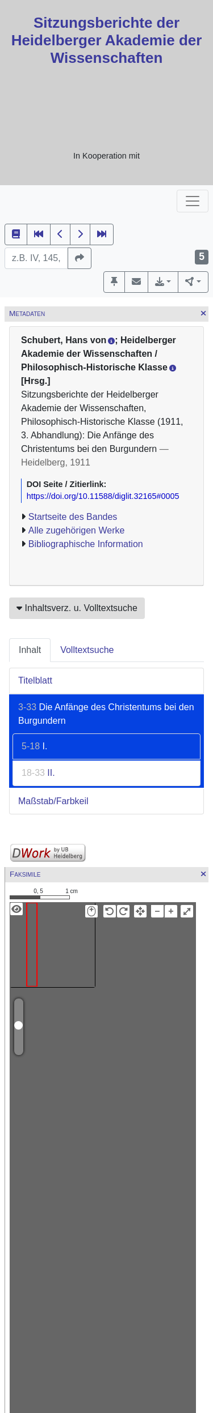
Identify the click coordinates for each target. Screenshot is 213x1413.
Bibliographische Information (85, 544)
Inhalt (30, 650)
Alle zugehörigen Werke (76, 530)
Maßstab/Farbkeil (53, 801)
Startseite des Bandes (73, 517)
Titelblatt (35, 680)
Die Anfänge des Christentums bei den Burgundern (106, 713)
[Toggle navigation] (192, 201)
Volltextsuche (87, 650)
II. (38, 773)
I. (34, 746)
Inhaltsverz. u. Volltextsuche (76, 608)
